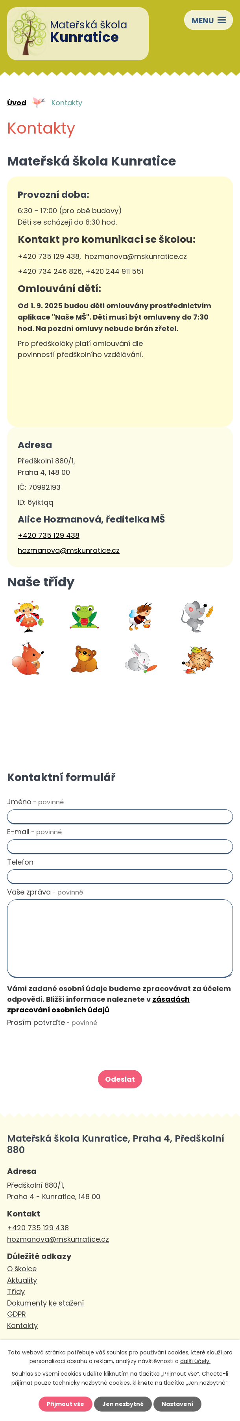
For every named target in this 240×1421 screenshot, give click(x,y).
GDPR (16, 1314)
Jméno (35, 802)
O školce (22, 1269)
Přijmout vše (65, 1404)
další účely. (195, 1361)
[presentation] (64, 1046)
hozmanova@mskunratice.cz (69, 550)
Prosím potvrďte (52, 1022)
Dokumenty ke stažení (45, 1303)
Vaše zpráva (45, 892)
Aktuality (22, 1280)
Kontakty (22, 1325)
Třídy (16, 1291)
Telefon (20, 862)
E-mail (34, 832)
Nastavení (177, 1404)
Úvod (16, 103)
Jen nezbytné (123, 1404)
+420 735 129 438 (48, 535)
